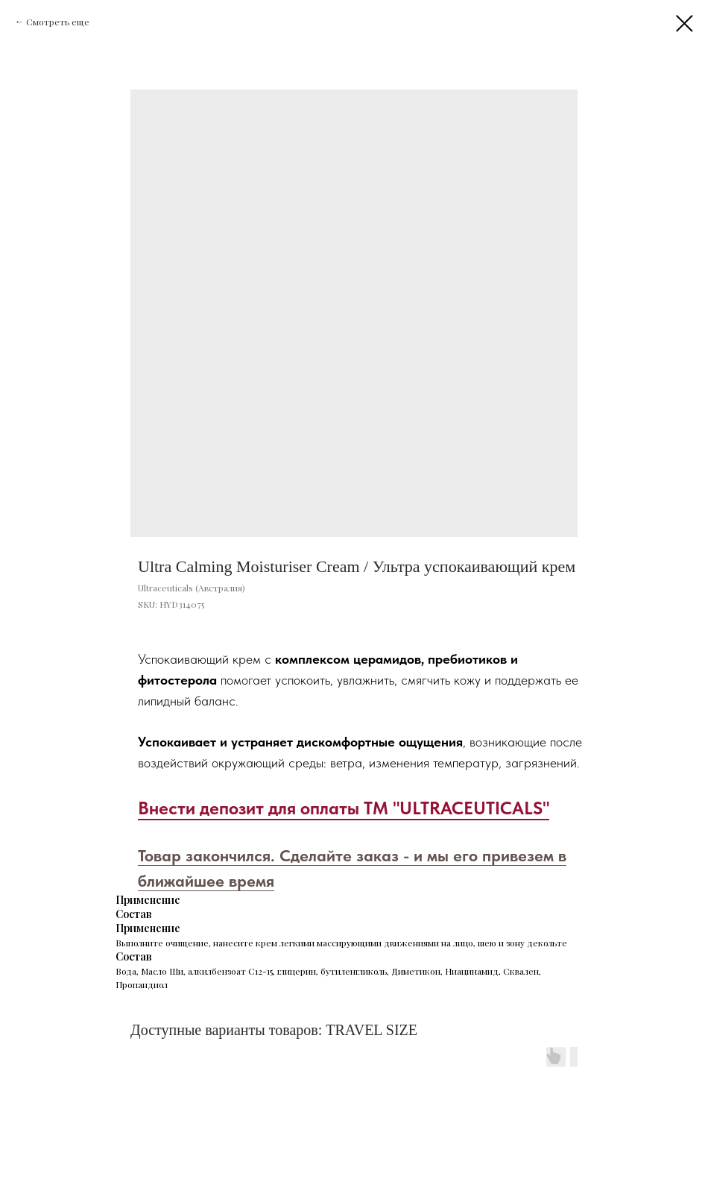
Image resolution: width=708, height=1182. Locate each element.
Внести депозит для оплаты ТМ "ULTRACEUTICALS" (343, 808)
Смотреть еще (57, 22)
